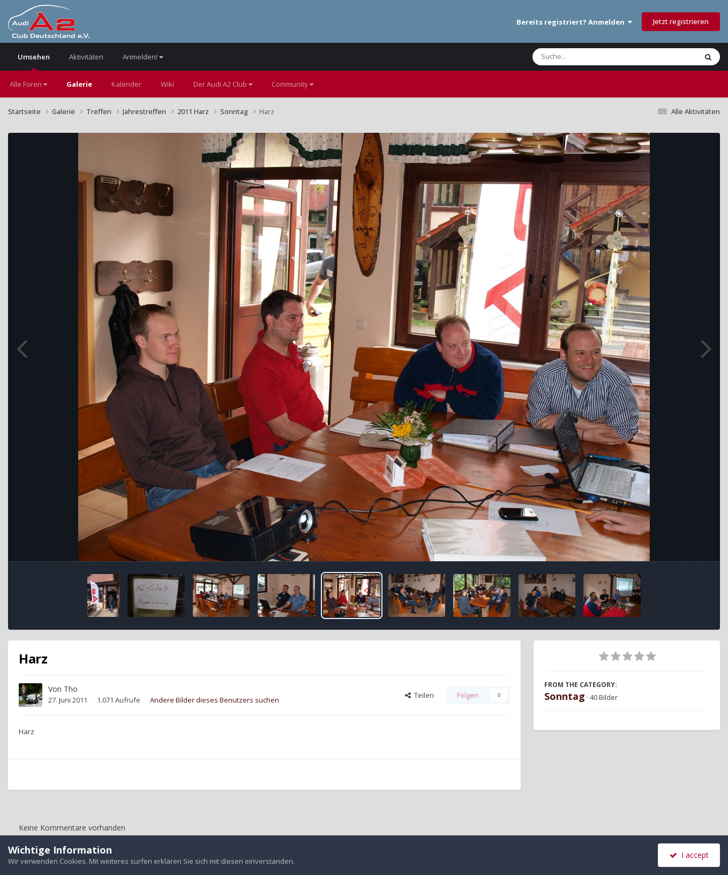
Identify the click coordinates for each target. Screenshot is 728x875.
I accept (689, 855)
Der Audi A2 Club (222, 84)
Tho (71, 689)
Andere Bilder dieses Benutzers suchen (214, 700)
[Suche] (592, 56)
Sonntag (564, 696)
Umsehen (34, 61)
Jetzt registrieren (681, 21)
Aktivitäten (86, 57)
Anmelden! (143, 57)
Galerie (79, 84)
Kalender (126, 84)
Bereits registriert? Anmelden (574, 22)
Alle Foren (28, 84)
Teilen (419, 695)
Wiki (167, 84)
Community (292, 84)
